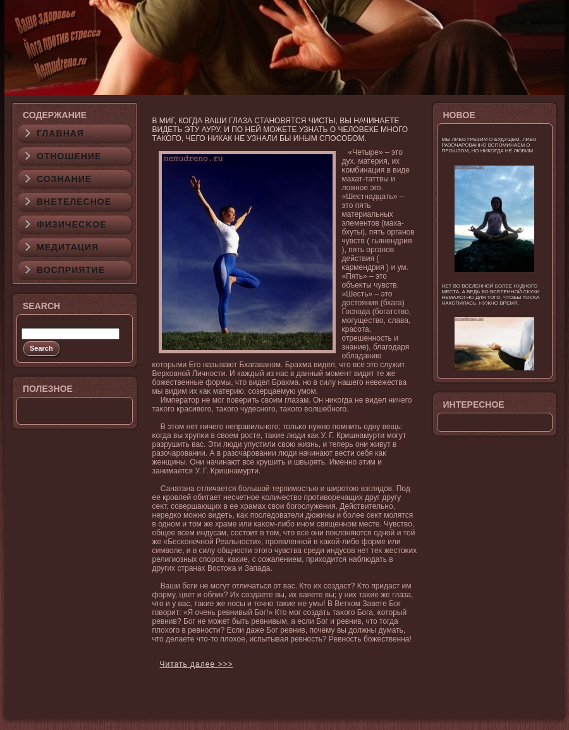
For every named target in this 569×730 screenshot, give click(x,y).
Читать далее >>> (196, 664)
